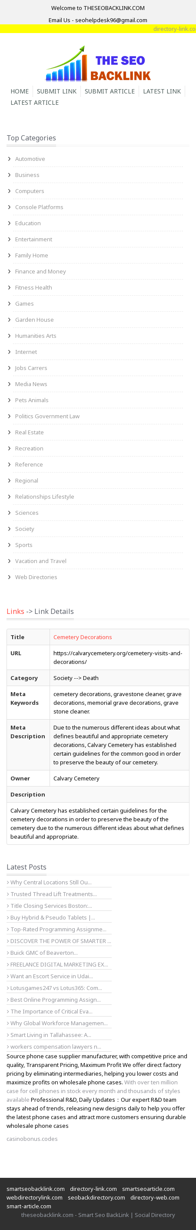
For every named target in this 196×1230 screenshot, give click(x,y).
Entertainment (33, 239)
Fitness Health (33, 287)
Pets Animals (32, 400)
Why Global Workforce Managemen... (57, 1023)
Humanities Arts (35, 336)
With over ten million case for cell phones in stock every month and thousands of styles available (93, 1090)
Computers (29, 191)
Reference (29, 464)
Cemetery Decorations (82, 637)
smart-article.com (29, 1206)
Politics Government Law (47, 416)
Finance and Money (40, 271)
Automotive (30, 159)
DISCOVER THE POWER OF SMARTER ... (59, 941)
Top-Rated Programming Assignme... (56, 929)
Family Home (31, 255)
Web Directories (36, 577)
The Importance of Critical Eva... (50, 1011)
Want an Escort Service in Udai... (50, 976)
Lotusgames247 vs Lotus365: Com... (54, 988)
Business (27, 175)
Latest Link (162, 91)
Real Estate (29, 432)
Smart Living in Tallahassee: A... (49, 1035)
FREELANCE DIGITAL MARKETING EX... (57, 964)
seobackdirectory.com (96, 1197)
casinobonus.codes (32, 1139)
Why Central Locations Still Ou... (49, 882)
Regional (26, 480)
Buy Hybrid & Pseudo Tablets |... (51, 917)
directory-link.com (93, 1189)
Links (15, 611)
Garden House (34, 319)
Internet (26, 352)
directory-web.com (154, 1197)
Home (19, 91)
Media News (31, 384)
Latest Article (34, 102)
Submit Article (110, 91)
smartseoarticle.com (148, 1189)
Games (24, 303)
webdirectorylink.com (35, 1197)
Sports (24, 545)
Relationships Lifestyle (44, 496)
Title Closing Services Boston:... (49, 906)
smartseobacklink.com (36, 1189)
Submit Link (56, 91)
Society (24, 529)
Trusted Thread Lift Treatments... (52, 894)
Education (28, 223)
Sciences (27, 513)
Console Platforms (39, 207)
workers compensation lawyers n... (54, 1046)
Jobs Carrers (31, 368)
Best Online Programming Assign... (54, 999)
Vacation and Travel (40, 561)
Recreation (29, 448)
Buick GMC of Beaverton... (42, 953)
